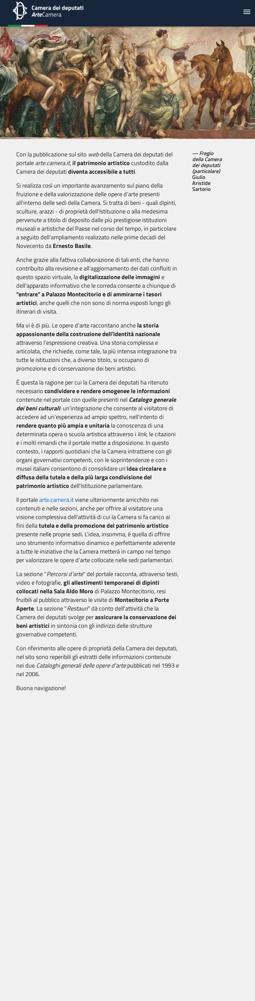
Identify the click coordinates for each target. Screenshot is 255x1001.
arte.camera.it (56, 499)
